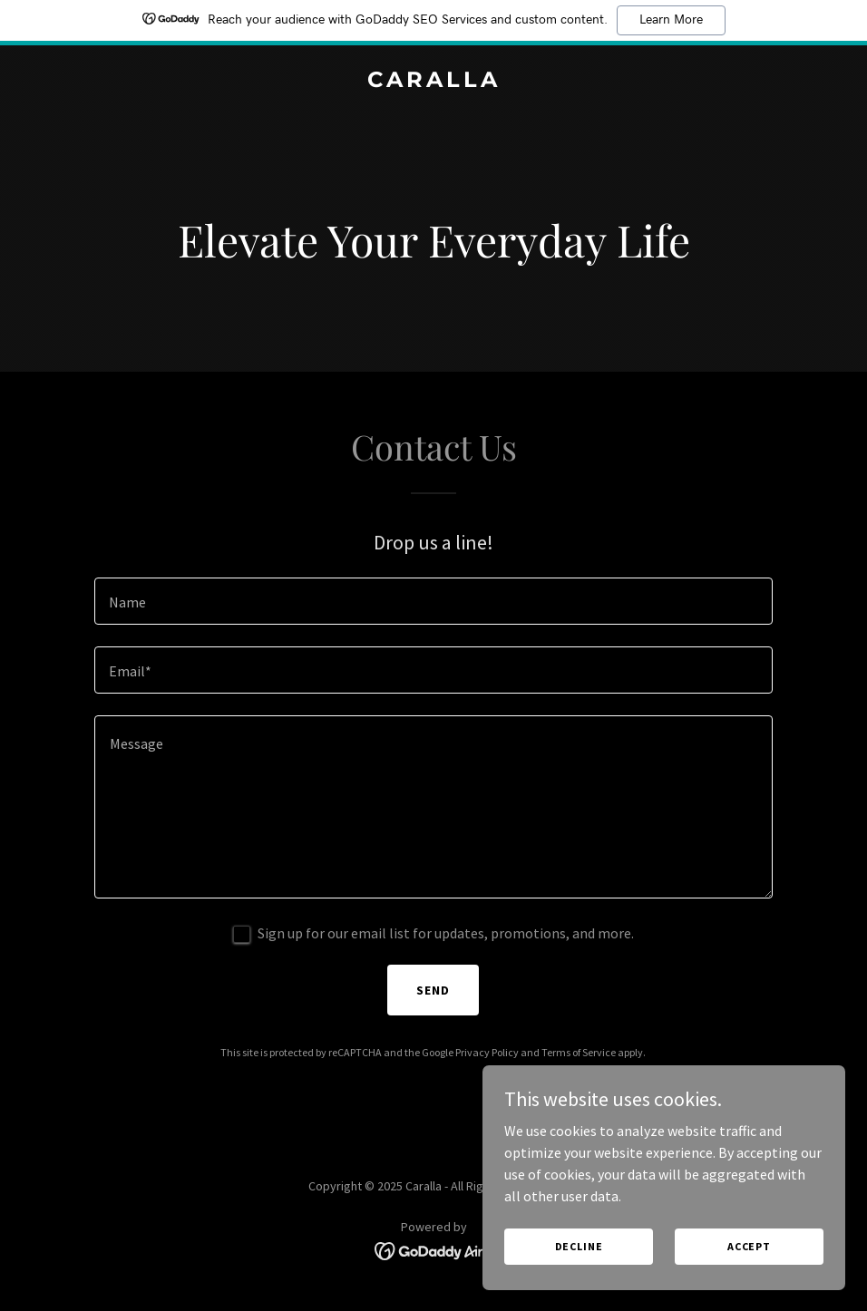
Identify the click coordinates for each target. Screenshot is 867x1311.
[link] (434, 82)
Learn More (671, 20)
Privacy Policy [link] (487, 1052)
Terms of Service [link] (578, 1052)
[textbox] (434, 601)
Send (433, 990)
